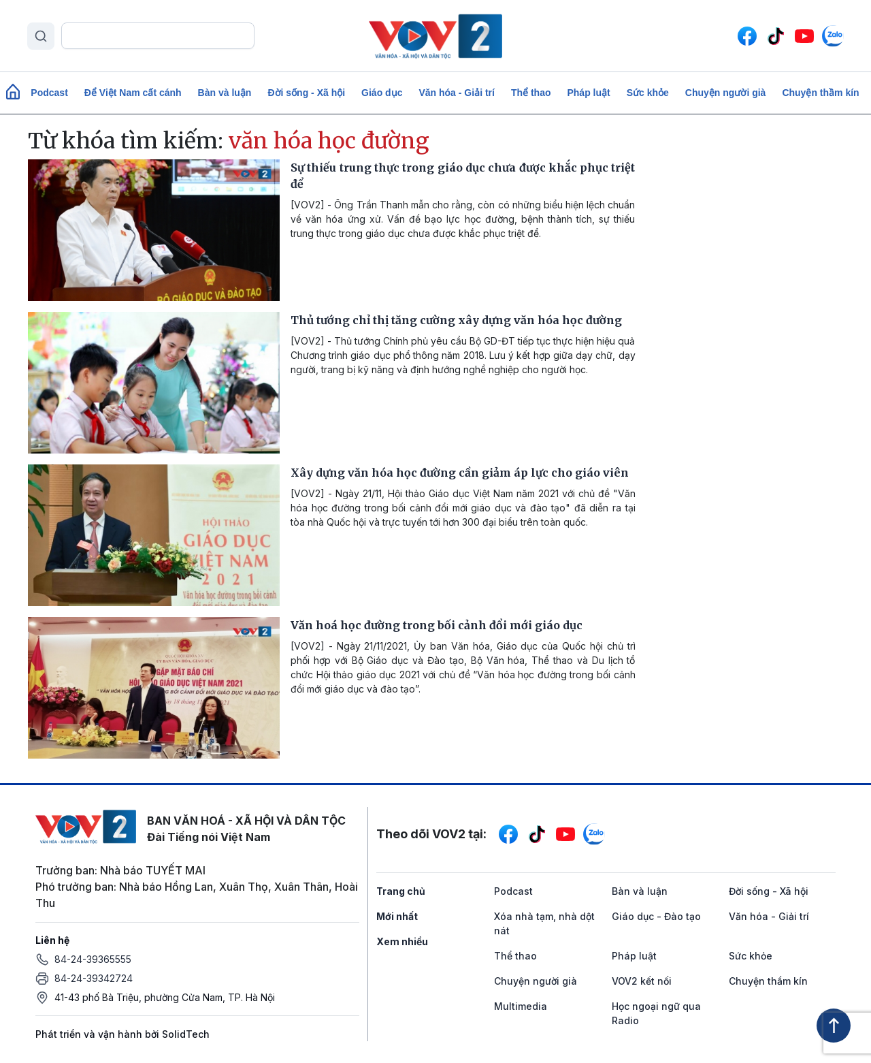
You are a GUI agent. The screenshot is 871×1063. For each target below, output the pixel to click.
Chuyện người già (725, 92)
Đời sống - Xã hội (306, 92)
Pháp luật (588, 92)
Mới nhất (397, 916)
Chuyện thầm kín (820, 92)
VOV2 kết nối (642, 981)
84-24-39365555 (92, 959)
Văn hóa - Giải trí (456, 92)
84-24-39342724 (93, 978)
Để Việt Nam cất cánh (133, 92)
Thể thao (531, 92)
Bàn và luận (225, 92)
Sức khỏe (648, 92)
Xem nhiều (402, 941)
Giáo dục (381, 92)
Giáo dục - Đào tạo (656, 916)
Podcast (49, 92)
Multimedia (520, 1006)
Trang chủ (400, 891)
